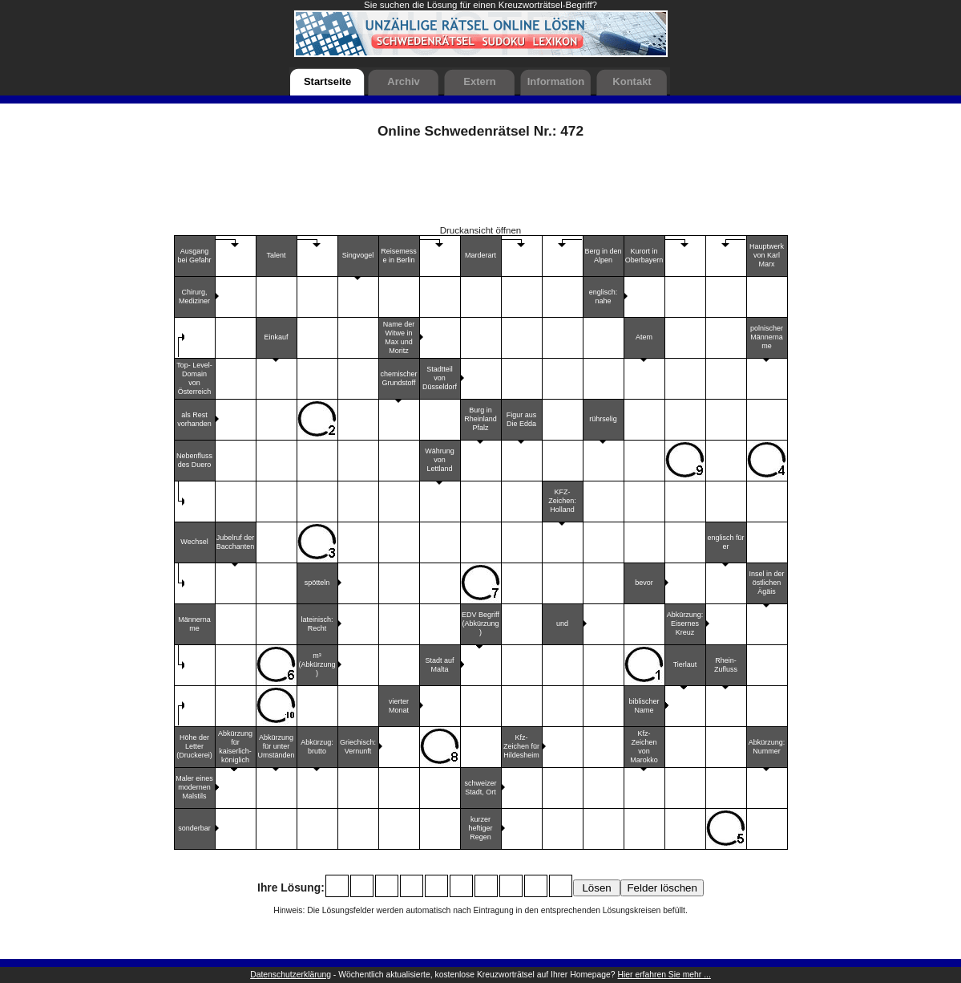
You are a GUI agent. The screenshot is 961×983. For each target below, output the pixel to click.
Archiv (403, 81)
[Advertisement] (481, 188)
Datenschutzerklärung (290, 974)
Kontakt (631, 81)
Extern (479, 81)
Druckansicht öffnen (481, 230)
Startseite (327, 81)
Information (556, 81)
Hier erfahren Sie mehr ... (664, 974)
